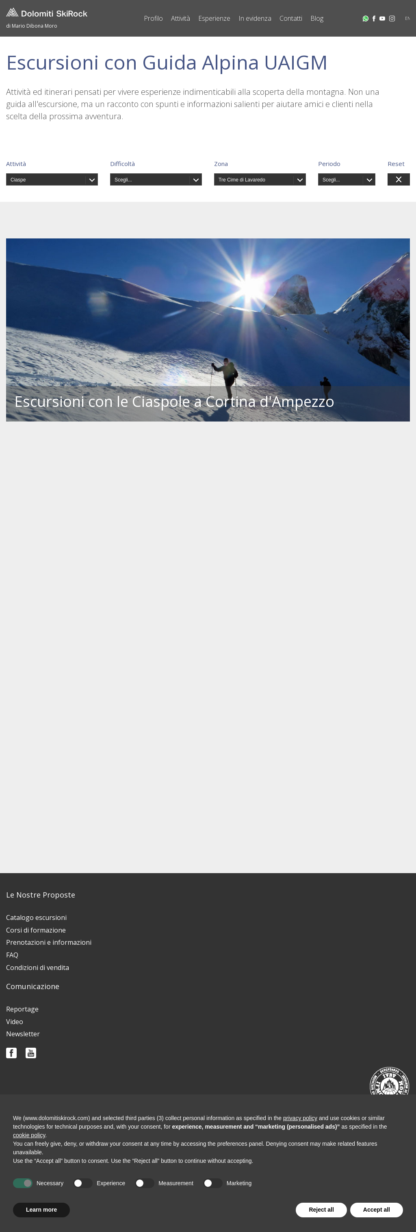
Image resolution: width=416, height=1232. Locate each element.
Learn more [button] (41, 1209)
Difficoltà (122, 163)
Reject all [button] (321, 1209)
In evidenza (254, 18)
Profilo (153, 18)
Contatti (291, 18)
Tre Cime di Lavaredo (242, 180)
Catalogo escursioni (36, 917)
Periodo (329, 163)
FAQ (12, 954)
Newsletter (23, 1033)
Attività (180, 18)
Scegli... (123, 180)
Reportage (22, 1009)
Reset (396, 163)
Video (14, 1021)
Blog (316, 18)
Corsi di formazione (36, 930)
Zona (221, 163)
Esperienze (214, 18)
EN (408, 18)
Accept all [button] (376, 1209)
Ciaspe (18, 180)
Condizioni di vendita (37, 967)
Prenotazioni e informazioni (48, 942)
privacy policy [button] (300, 1118)
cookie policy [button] (29, 1135)
